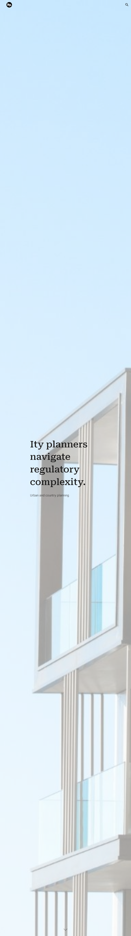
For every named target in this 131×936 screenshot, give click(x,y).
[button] (127, 5)
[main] (65, 463)
